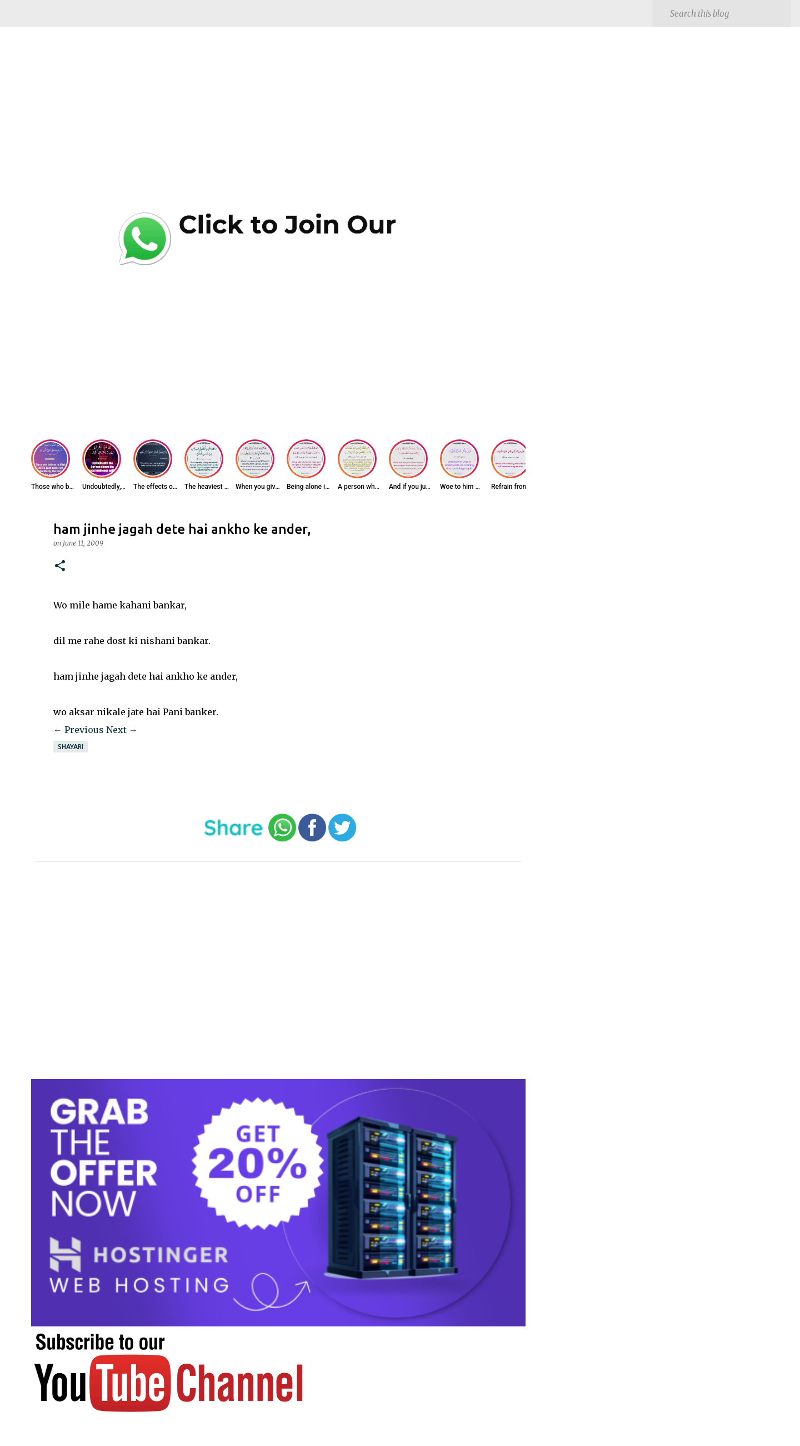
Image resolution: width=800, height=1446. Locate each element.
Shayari (70, 746)
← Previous (78, 729)
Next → (122, 729)
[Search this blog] (728, 13)
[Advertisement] (278, 128)
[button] (60, 566)
